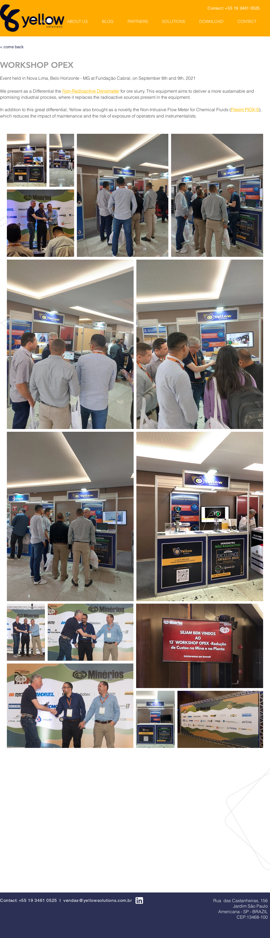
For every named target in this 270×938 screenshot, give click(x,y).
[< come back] (26, 46)
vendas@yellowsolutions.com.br (97, 900)
